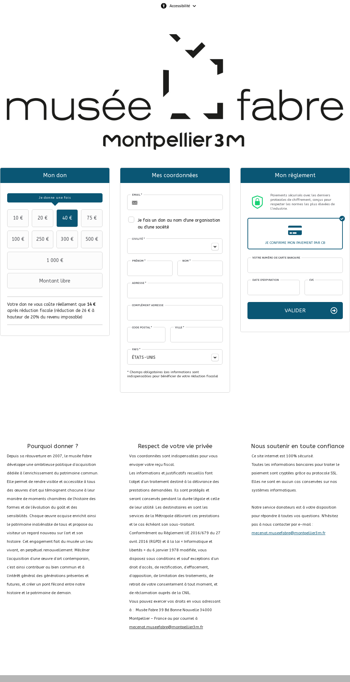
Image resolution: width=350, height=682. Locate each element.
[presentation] (55, 197)
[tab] (55, 197)
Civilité (138, 238)
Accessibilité (180, 6)
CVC (311, 279)
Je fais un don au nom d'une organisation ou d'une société (179, 223)
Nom (186, 260)
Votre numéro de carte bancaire (276, 257)
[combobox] (175, 246)
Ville (179, 327)
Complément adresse (147, 305)
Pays (136, 349)
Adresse (139, 283)
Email (137, 194)
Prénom (139, 260)
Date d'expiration (265, 279)
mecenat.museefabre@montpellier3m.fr (166, 627)
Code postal (142, 327)
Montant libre (39, 280)
